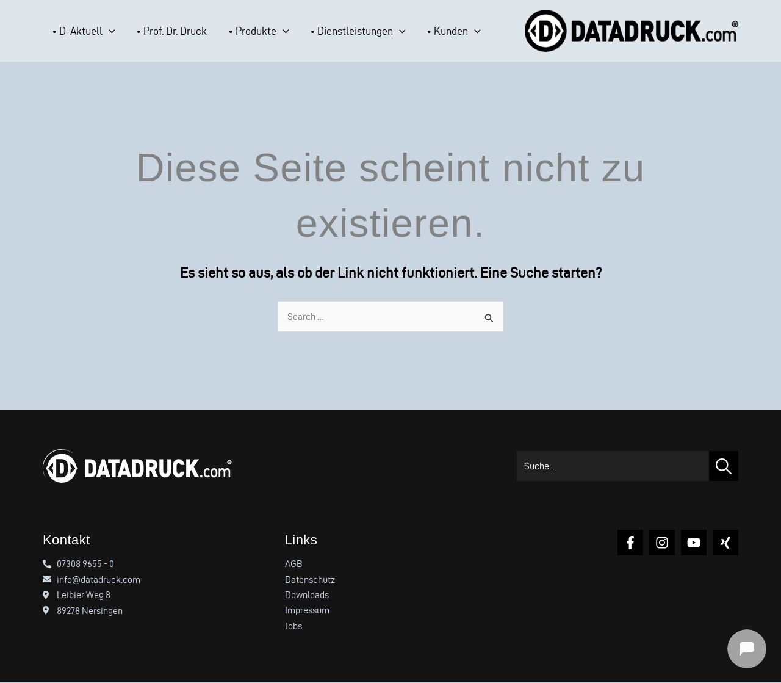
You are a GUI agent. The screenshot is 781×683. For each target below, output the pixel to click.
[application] (99, 31)
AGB (294, 563)
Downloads (307, 595)
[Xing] (725, 542)
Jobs (293, 626)
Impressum (307, 610)
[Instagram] (662, 542)
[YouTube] (694, 542)
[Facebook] (630, 542)
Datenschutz (310, 579)
